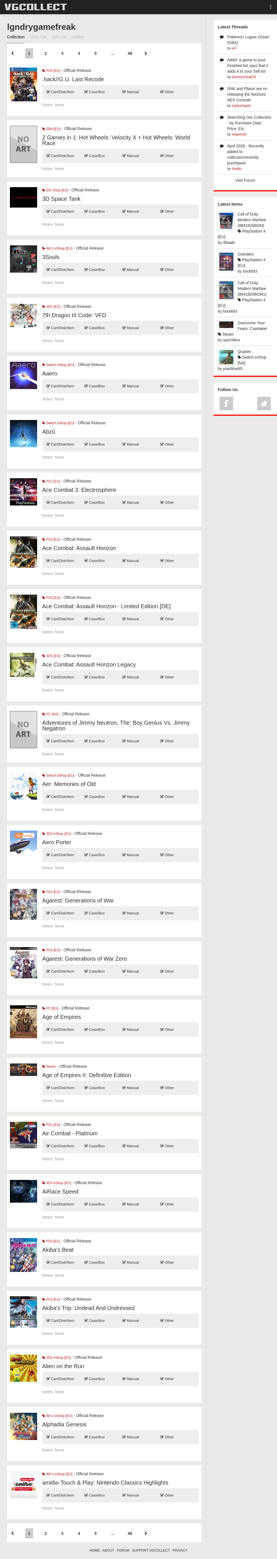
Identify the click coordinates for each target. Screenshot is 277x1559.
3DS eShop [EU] (56, 834)
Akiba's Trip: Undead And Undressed (88, 1308)
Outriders (246, 254)
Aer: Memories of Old (69, 784)
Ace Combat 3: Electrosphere (79, 490)
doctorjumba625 (244, 77)
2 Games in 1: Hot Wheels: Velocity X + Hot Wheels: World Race (116, 140)
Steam (49, 1067)
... (112, 53)
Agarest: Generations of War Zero (84, 959)
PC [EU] (50, 1008)
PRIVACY (180, 1550)
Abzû (48, 432)
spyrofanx (231, 340)
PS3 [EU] (51, 540)
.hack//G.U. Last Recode (73, 79)
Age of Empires (61, 1017)
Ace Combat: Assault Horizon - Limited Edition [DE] (106, 606)
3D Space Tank (61, 199)
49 (130, 53)
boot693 (250, 271)
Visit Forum (245, 180)
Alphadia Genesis (64, 1424)
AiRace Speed (60, 1191)
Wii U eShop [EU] (57, 248)
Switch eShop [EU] (58, 365)
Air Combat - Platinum (70, 1133)
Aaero (49, 373)
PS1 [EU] (51, 481)
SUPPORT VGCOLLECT (151, 1550)
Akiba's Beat (58, 1250)
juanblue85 (232, 368)
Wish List (38, 37)
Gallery (77, 37)
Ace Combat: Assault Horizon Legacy (89, 664)
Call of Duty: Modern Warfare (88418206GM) (252, 220)
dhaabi (229, 242)
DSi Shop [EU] (55, 190)
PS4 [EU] (51, 71)
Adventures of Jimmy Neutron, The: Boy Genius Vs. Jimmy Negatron (116, 726)
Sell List (59, 37)
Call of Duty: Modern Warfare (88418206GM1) (252, 288)
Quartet (244, 351)
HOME (95, 1550)
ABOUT (108, 1550)
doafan (237, 169)
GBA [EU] (51, 129)
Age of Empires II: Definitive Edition (86, 1075)
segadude (239, 134)
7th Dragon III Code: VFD (74, 315)
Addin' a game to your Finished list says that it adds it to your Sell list (247, 66)
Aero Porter (56, 842)
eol (234, 48)
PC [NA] (50, 714)
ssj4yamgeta (241, 106)
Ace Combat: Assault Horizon (79, 548)
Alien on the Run (63, 1366)
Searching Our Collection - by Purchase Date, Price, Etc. (249, 123)
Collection (15, 37)
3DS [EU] (51, 307)
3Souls (50, 257)
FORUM (123, 1550)
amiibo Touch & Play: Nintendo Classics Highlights (105, 1482)
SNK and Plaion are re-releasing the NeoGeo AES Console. (247, 94)
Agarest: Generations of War (78, 900)
